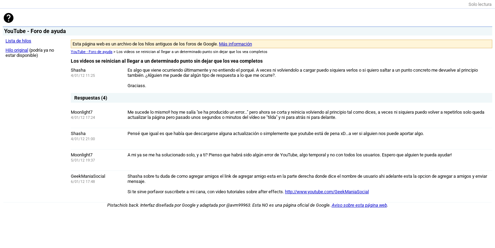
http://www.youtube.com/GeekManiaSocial (327, 191)
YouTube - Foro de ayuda (91, 52)
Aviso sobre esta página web (359, 205)
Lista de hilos (18, 40)
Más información (235, 43)
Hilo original (17, 50)
